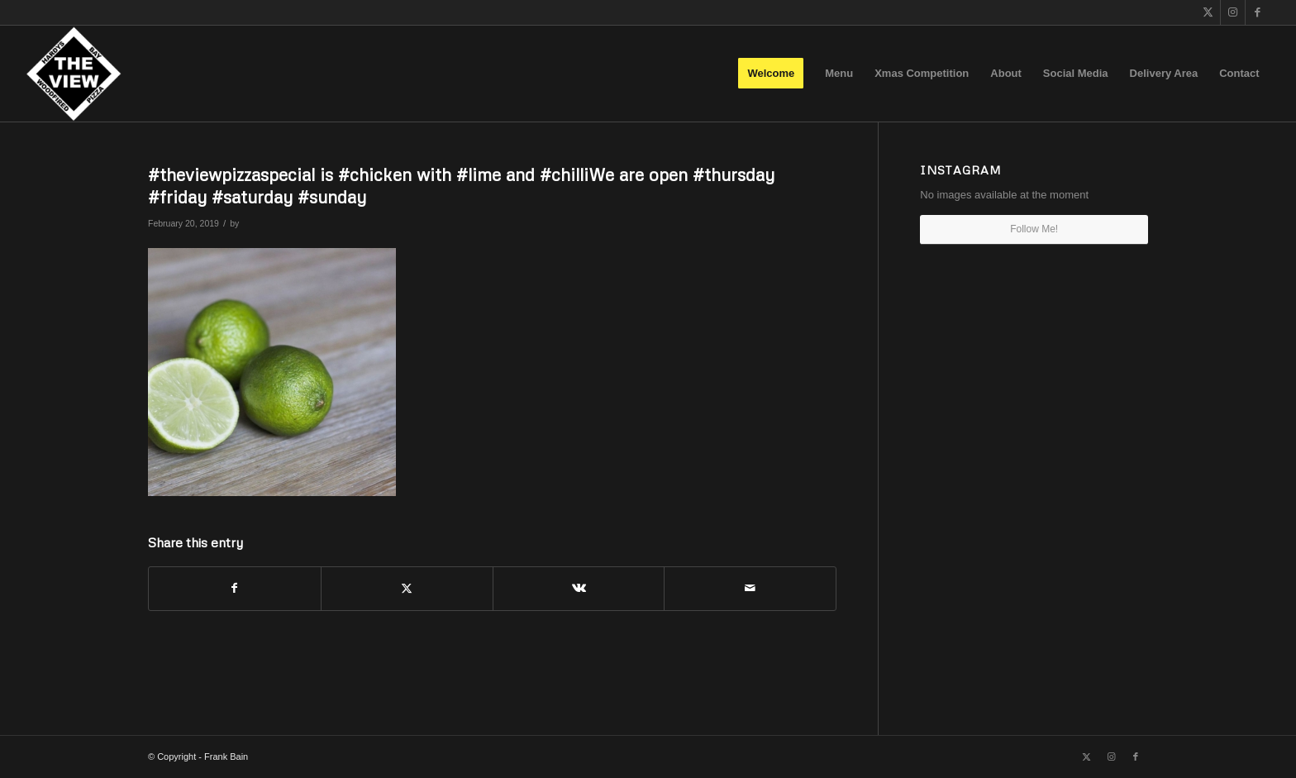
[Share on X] (407, 588)
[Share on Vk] (579, 588)
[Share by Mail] (750, 588)
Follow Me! (1034, 229)
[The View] (73, 74)
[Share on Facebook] (235, 588)
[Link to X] (1208, 12)
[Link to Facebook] (1258, 12)
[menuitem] (770, 74)
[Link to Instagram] (1233, 12)
